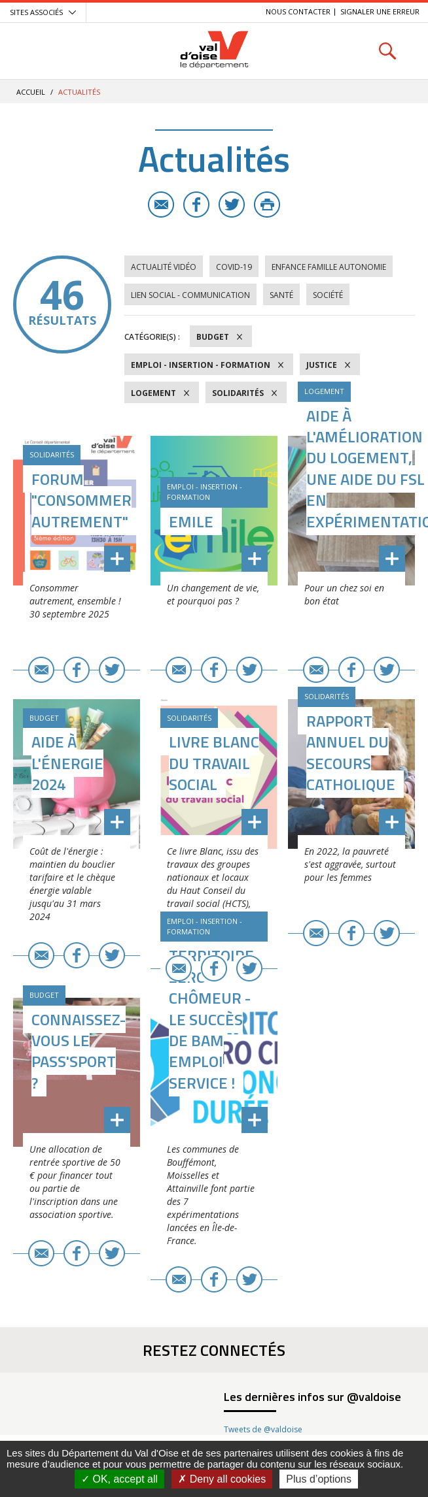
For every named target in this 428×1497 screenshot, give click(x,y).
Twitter (232, 204)
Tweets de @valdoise (263, 1429)
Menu (41, 50)
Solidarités (238, 393)
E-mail (161, 204)
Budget (212, 336)
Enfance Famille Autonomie (329, 266)
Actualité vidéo (163, 266)
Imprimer (267, 204)
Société (328, 295)
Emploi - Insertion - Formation (200, 364)
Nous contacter (298, 11)
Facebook (196, 204)
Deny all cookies (222, 1479)
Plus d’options (318, 1479)
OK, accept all (119, 1479)
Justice (321, 364)
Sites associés (36, 12)
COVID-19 (234, 266)
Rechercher (387, 50)
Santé (281, 295)
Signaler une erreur (379, 11)
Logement (153, 393)
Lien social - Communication (190, 295)
